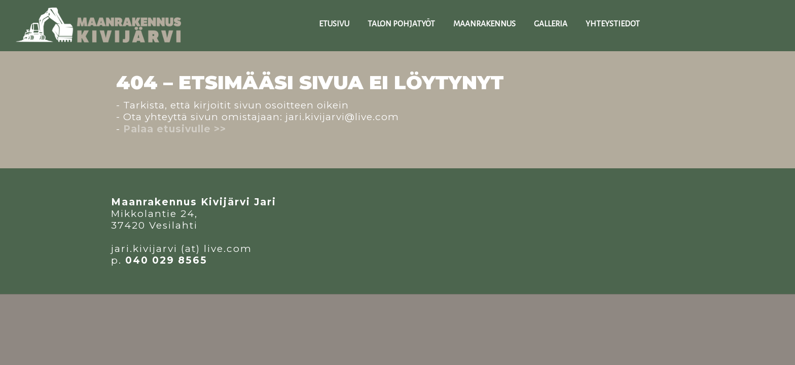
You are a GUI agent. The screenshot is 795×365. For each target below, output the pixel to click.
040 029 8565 (166, 260)
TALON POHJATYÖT (401, 23)
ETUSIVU (334, 23)
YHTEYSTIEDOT (613, 23)
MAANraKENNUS (484, 23)
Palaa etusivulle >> (174, 129)
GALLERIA (550, 23)
